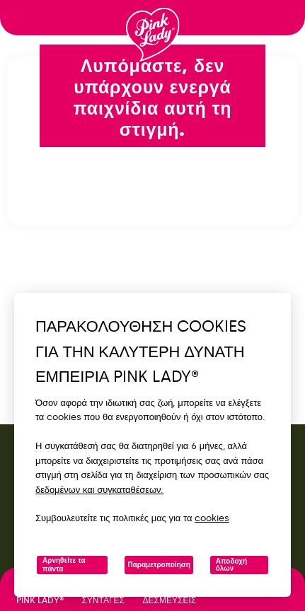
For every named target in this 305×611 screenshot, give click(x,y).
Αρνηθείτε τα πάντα (64, 565)
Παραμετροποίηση (158, 565)
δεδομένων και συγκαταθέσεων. (99, 489)
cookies (212, 518)
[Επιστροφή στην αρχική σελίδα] (152, 34)
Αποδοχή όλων (231, 565)
